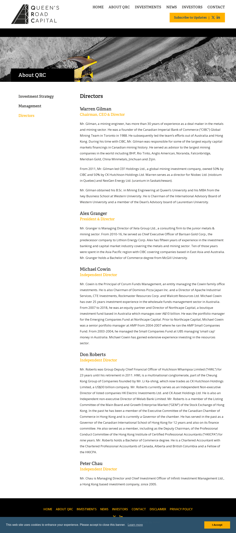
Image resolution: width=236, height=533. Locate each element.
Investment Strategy (36, 96)
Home (98, 7)
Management (29, 106)
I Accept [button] (217, 524)
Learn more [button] (135, 524)
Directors (26, 115)
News (171, 7)
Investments (148, 7)
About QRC (119, 7)
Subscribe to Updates (190, 17)
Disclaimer (158, 509)
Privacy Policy (181, 509)
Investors (192, 7)
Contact (216, 7)
